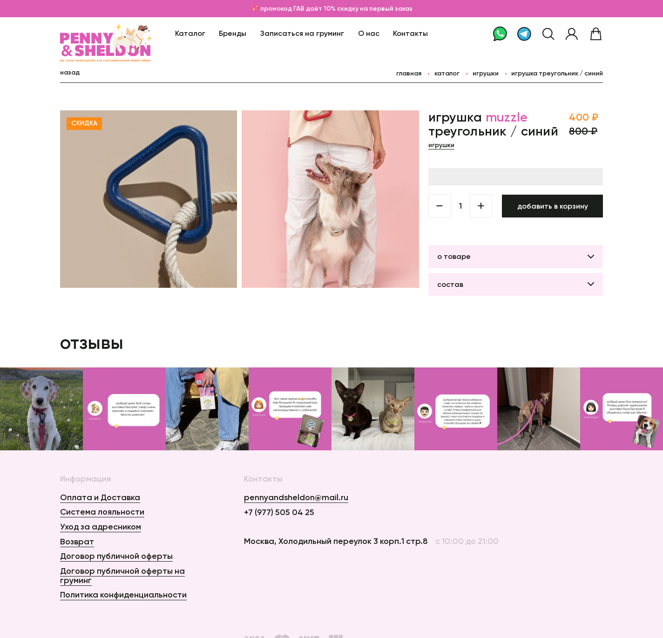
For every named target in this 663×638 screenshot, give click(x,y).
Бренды (232, 33)
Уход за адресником (100, 527)
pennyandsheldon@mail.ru (296, 497)
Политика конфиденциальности (123, 595)
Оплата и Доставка (100, 497)
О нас (368, 33)
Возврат (77, 541)
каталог (447, 73)
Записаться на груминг (302, 33)
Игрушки (486, 73)
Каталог (190, 33)
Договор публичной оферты (116, 556)
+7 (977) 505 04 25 (279, 512)
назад (70, 72)
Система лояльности (102, 512)
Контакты (410, 33)
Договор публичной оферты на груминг (122, 575)
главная (408, 73)
